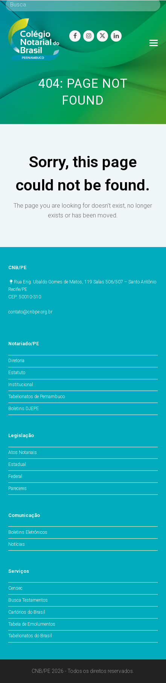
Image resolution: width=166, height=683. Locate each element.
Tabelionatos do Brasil (30, 635)
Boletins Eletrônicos (27, 532)
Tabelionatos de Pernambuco (36, 396)
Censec (15, 588)
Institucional (20, 384)
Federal (15, 476)
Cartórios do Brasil (26, 612)
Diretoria (16, 360)
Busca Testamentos (28, 600)
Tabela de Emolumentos (31, 624)
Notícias (16, 544)
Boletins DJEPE (23, 408)
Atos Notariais (22, 452)
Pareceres (17, 488)
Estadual (17, 464)
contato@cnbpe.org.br (30, 312)
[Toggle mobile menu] (153, 43)
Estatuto (16, 372)
